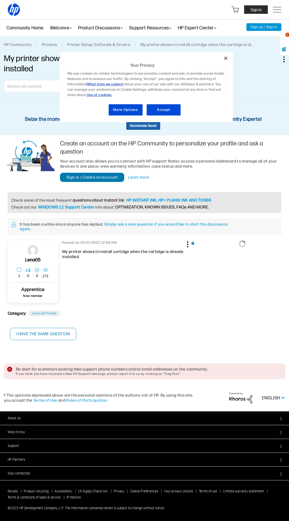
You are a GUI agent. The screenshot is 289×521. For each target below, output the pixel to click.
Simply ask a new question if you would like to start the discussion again (124, 226)
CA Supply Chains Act (93, 491)
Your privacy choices (178, 491)
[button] (187, 243)
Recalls (13, 491)
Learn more (138, 177)
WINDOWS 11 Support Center (66, 207)
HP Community (18, 44)
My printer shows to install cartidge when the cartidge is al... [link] (197, 44)
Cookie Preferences (144, 491)
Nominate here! (143, 125)
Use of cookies (99, 95)
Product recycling (36, 491)
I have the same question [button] (43, 333)
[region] (146, 87)
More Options (125, 110)
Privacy (119, 491)
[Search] (41, 86)
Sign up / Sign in (263, 27)
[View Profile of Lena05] (33, 260)
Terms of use (208, 491)
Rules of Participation (86, 400)
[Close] (225, 58)
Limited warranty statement (243, 491)
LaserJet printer (44, 313)
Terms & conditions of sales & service (34, 497)
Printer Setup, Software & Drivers (98, 44)
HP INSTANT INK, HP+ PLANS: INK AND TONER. (169, 200)
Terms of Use (45, 400)
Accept (163, 110)
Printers (49, 44)
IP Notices (74, 497)
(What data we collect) (104, 84)
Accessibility (63, 491)
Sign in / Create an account (92, 177)
